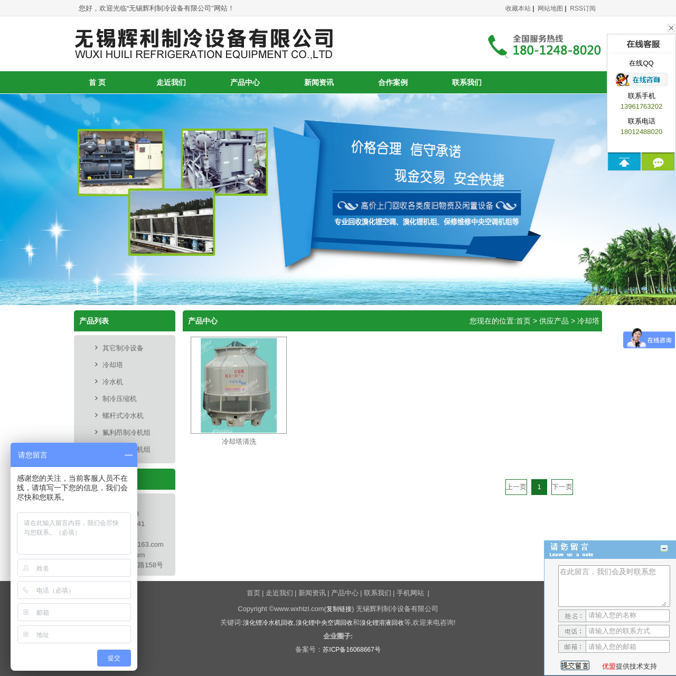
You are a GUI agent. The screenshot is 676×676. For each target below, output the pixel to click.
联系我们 (467, 82)
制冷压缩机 (119, 399)
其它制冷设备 (123, 348)
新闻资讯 (319, 82)
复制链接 (339, 609)
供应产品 (554, 321)
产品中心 (245, 82)
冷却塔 (112, 365)
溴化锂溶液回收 (382, 622)
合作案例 (393, 82)
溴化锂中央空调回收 (324, 622)
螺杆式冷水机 (123, 416)
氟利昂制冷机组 (126, 432)
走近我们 (171, 82)
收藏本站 (518, 8)
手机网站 (410, 593)
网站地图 (550, 8)
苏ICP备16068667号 (351, 649)
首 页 (97, 82)
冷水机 (112, 382)
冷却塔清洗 (239, 441)
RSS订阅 (583, 8)
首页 (523, 321)
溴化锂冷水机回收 (268, 622)
